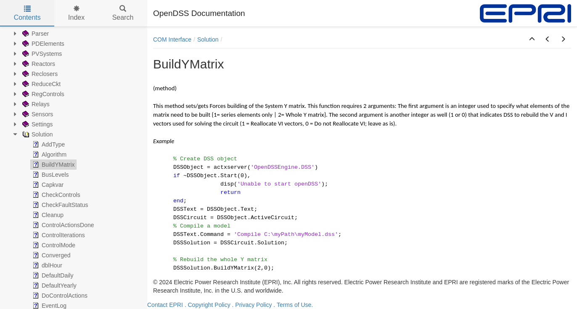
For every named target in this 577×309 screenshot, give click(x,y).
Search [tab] (123, 13)
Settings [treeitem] (37, 124)
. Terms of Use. (293, 304)
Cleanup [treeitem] (47, 215)
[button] (532, 39)
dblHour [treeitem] (46, 265)
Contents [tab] (27, 13)
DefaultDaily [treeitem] (52, 275)
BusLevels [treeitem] (50, 175)
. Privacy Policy (252, 304)
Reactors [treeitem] (38, 64)
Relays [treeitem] (35, 104)
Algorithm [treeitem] (48, 154)
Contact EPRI (165, 304)
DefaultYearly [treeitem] (54, 285)
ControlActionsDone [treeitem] (62, 225)
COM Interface (172, 39)
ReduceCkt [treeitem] (41, 84)
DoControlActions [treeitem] (59, 296)
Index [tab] (76, 13)
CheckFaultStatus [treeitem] (59, 205)
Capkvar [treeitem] (47, 185)
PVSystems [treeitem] (41, 54)
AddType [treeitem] (48, 144)
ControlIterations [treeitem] (58, 235)
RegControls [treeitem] (42, 94)
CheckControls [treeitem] (55, 195)
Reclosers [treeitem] (39, 74)
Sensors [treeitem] (37, 114)
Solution (208, 39)
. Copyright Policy (207, 304)
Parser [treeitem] (35, 34)
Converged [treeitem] (51, 255)
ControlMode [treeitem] (53, 245)
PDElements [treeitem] (42, 44)
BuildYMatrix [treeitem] (53, 165)
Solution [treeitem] (37, 134)
